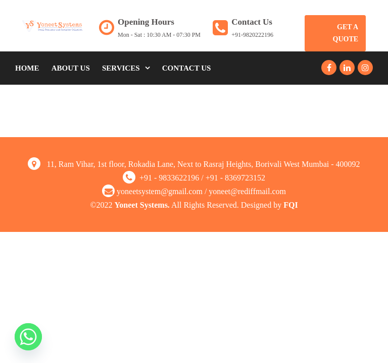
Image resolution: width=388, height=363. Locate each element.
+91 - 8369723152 (235, 177)
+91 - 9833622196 (169, 177)
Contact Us (186, 68)
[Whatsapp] (28, 336)
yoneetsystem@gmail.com (160, 191)
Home (27, 68)
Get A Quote (346, 33)
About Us (71, 68)
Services (121, 68)
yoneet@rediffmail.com (247, 191)
